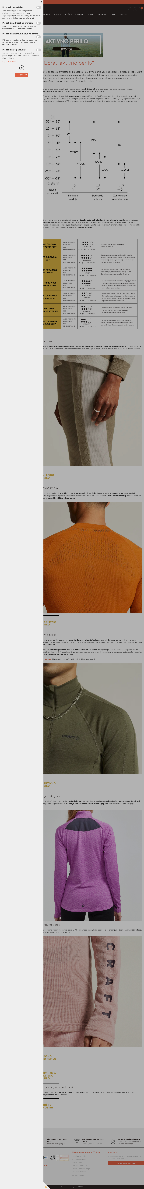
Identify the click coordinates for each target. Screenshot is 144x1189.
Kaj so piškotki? (9, 62)
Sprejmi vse (22, 75)
